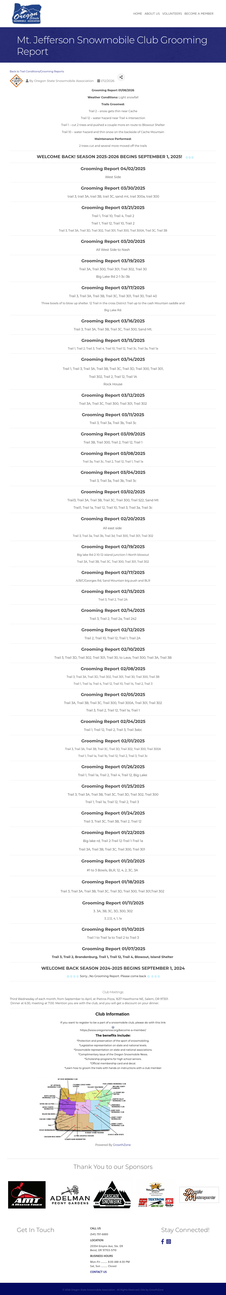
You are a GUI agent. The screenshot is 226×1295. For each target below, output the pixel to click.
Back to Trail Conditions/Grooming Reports (37, 71)
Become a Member (199, 13)
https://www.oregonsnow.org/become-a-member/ (113, 1030)
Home (137, 13)
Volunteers (172, 13)
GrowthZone (122, 1145)
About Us (152, 13)
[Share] (121, 77)
